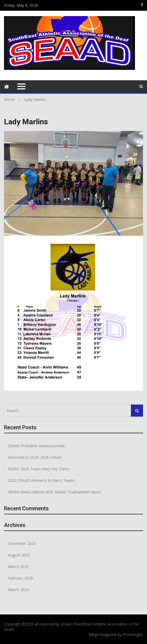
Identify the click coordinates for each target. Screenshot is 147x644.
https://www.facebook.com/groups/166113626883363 (142, 5)
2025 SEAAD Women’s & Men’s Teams (41, 480)
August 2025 (19, 555)
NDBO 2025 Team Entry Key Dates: (39, 468)
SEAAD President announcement (36, 445)
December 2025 (22, 543)
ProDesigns (133, 634)
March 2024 (18, 589)
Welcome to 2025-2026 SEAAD (35, 457)
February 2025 (20, 578)
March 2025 (18, 566)
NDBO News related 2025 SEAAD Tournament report (54, 491)
